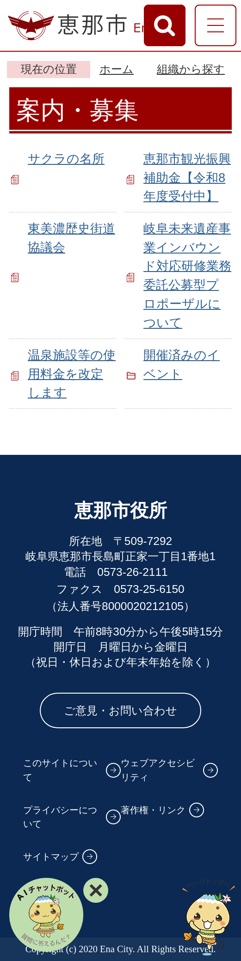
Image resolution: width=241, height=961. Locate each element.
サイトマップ (51, 857)
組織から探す (191, 69)
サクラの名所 (66, 158)
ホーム (116, 69)
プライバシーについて (60, 817)
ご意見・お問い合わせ (120, 710)
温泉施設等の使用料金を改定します (72, 374)
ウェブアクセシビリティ (158, 770)
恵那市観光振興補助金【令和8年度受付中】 (187, 177)
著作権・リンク (153, 810)
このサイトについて (60, 770)
